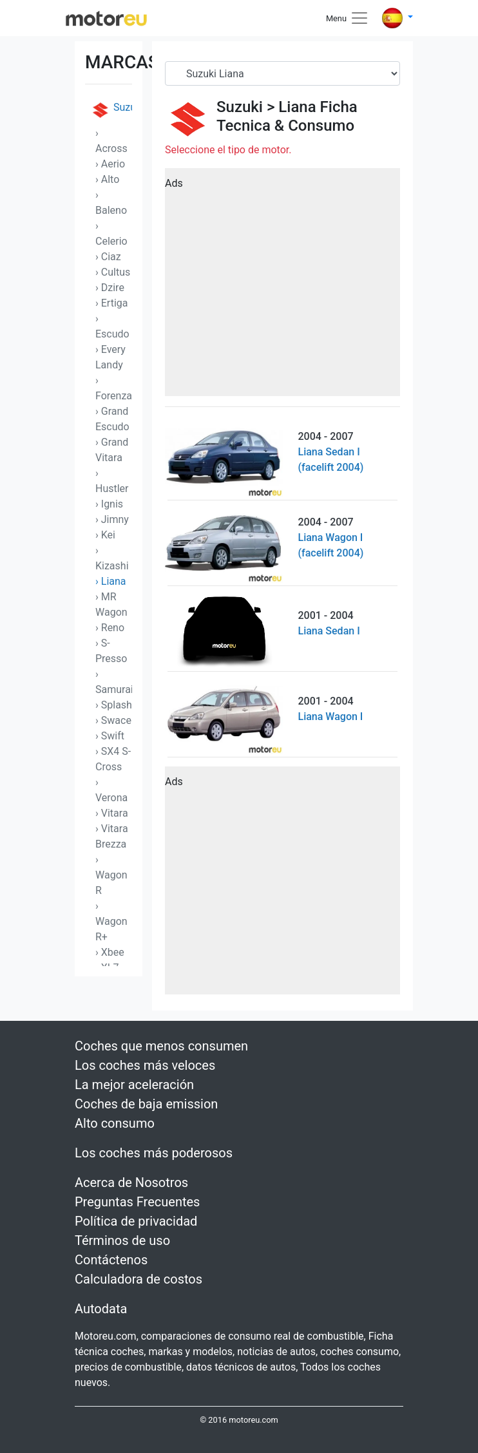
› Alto (107, 179)
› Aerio (110, 164)
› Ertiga (111, 303)
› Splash (113, 705)
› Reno (109, 628)
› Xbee (109, 952)
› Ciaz (108, 257)
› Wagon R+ (111, 921)
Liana (297, 107)
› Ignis (109, 504)
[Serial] (282, 73)
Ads (174, 183)
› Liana (110, 581)
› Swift (109, 736)
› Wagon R (111, 875)
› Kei (105, 535)
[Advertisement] (282, 286)
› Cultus (112, 272)
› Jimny (112, 519)
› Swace (113, 720)
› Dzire (109, 287)
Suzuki (111, 110)
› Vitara (111, 813)
